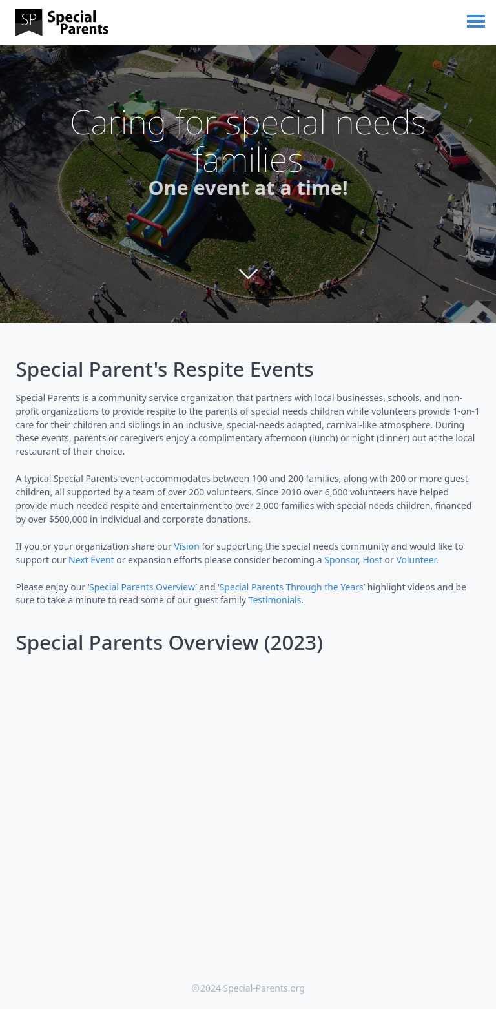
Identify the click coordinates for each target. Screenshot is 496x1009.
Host (372, 560)
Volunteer (416, 560)
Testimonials (275, 600)
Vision (186, 546)
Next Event (91, 560)
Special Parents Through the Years (292, 587)
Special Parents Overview (142, 587)
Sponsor (341, 560)
